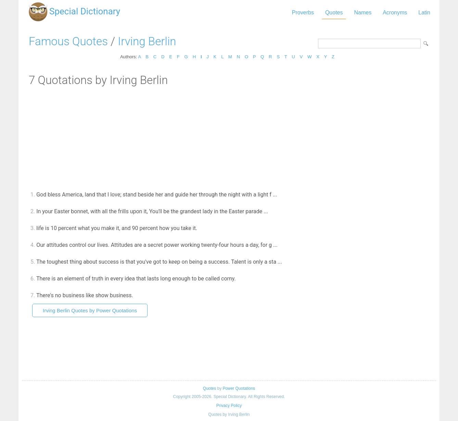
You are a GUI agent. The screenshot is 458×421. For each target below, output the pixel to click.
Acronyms (395, 12)
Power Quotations (238, 388)
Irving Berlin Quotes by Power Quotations (90, 310)
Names (362, 12)
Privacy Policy (229, 405)
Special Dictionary (84, 11)
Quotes (334, 12)
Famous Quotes (68, 41)
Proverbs (303, 12)
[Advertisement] (229, 138)
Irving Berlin (147, 41)
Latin (424, 12)
